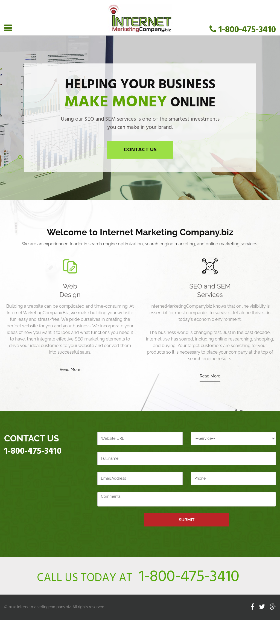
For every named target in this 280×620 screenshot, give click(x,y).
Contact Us (140, 149)
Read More (70, 369)
